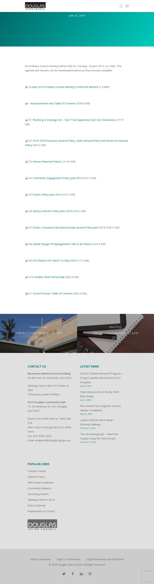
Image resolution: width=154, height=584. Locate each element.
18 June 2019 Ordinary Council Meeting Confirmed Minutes (63, 87)
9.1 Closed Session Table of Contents (50, 293)
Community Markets (40, 488)
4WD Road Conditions (41, 482)
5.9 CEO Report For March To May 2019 (52, 260)
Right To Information (68, 559)
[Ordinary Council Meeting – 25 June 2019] (38, 333)
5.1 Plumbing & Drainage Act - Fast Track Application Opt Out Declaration (71, 120)
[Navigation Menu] (127, 6)
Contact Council (37, 471)
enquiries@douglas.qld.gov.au (52, 440)
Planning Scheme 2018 (41, 499)
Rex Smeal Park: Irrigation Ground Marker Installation (100, 408)
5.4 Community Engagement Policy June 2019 (55, 178)
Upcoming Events (38, 494)
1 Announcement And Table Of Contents (52, 103)
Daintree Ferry (36, 476)
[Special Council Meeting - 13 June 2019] (115, 333)
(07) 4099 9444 (45, 418)
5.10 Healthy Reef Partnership (46, 277)
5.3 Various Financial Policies (45, 161)
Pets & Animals (37, 505)
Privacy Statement (40, 559)
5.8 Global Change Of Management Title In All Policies (60, 244)
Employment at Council (41, 511)
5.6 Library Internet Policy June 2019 (50, 211)
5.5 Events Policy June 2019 (44, 194)
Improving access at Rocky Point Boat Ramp (99, 394)
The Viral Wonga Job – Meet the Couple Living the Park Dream (99, 436)
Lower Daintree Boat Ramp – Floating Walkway (97, 422)
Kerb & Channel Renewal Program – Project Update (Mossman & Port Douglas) (101, 378)
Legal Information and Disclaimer (105, 559)
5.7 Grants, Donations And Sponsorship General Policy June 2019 (66, 227)
